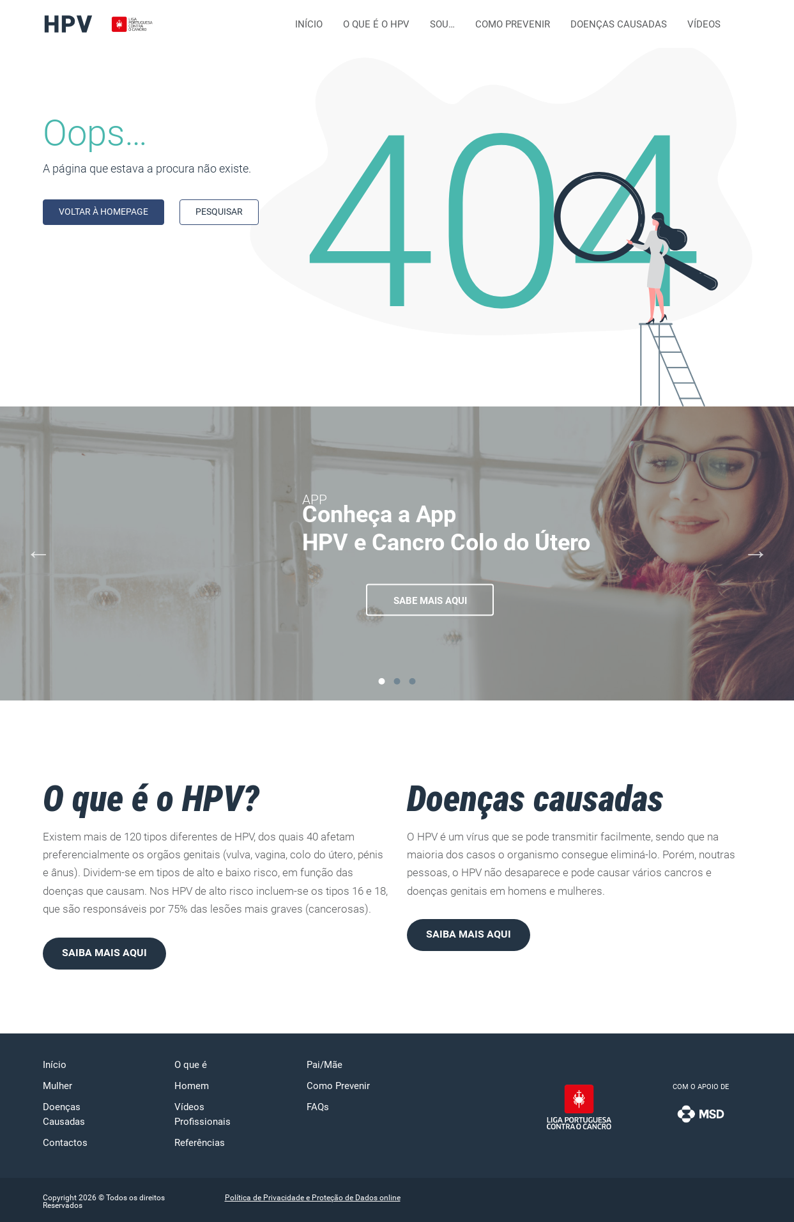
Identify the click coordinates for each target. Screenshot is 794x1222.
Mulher (57, 1086)
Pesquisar (219, 211)
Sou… (442, 24)
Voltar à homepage (103, 211)
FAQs (318, 1107)
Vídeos (704, 24)
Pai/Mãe (324, 1065)
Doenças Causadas (618, 24)
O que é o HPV (376, 24)
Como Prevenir (512, 24)
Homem (191, 1086)
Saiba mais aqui (104, 953)
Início (309, 24)
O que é (190, 1065)
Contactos (65, 1143)
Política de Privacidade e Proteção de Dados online (313, 1197)
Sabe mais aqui (430, 601)
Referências (199, 1143)
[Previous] (38, 553)
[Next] (755, 553)
